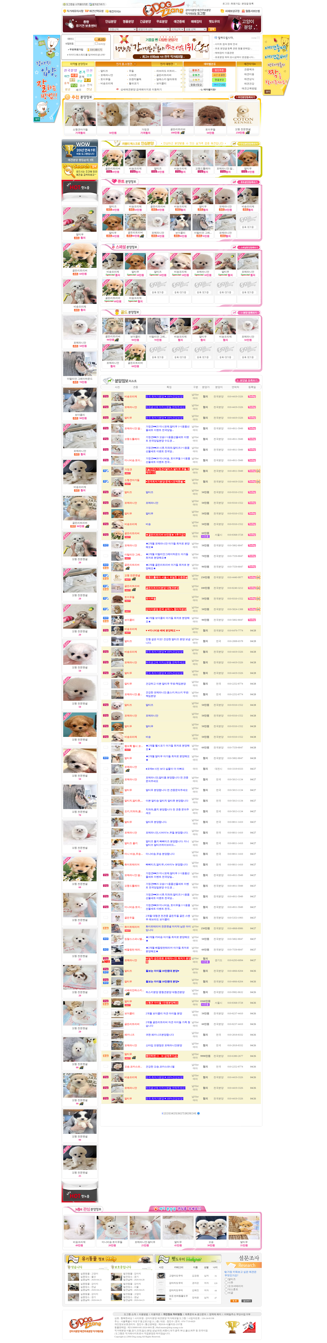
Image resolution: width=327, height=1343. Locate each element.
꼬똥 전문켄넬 (243, 129)
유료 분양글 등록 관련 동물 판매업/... (233, 48)
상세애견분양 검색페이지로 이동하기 (141, 89)
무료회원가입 (76, 49)
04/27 (253, 768)
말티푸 (203, 336)
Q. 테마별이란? (208, 89)
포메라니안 (107, 75)
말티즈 (104, 70)
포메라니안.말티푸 (145, 1242)
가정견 (145, 129)
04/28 (253, 630)
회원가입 (235, 4)
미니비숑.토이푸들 (112, 1242)
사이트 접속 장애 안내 (226, 44)
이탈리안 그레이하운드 (80, 378)
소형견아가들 (80, 129)
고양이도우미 (176, 1276)
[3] (169, 1113)
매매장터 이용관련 (224, 53)
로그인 (226, 4)
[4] (172, 1113)
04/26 (253, 970)
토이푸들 (106, 79)
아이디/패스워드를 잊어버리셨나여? (87, 55)
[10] (194, 1113)
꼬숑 (211, 1242)
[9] (190, 1113)
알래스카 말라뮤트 (166, 79)
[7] (183, 1113)
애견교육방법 (249, 88)
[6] (179, 1113)
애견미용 (249, 74)
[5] (176, 1113)
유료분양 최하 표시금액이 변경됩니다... (235, 57)
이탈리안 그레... (203, 232)
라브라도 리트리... (166, 70)
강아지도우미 (176, 1283)
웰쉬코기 (134, 83)
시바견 (132, 75)
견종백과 (249, 69)
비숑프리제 (107, 83)
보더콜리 (161, 83)
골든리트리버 (163, 75)
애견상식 (249, 79)
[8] (186, 1113)
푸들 (131, 70)
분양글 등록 (248, 4)
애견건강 (249, 83)
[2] (165, 1113)
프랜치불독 (135, 79)
